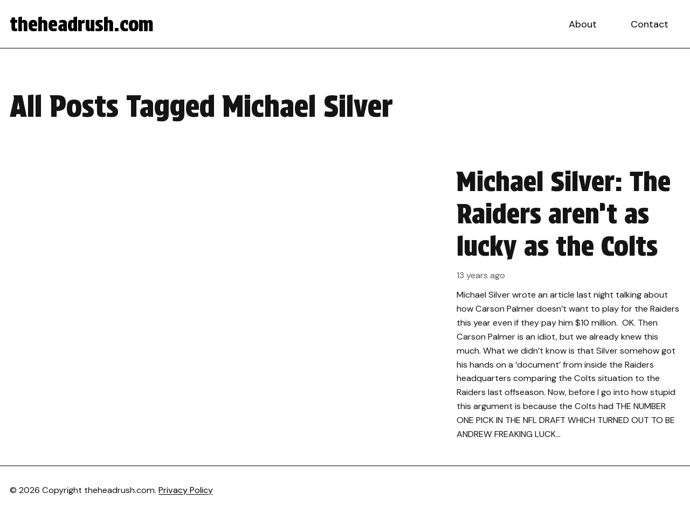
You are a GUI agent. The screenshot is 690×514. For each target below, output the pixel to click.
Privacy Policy (185, 490)
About (583, 24)
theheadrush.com (82, 24)
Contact (649, 24)
